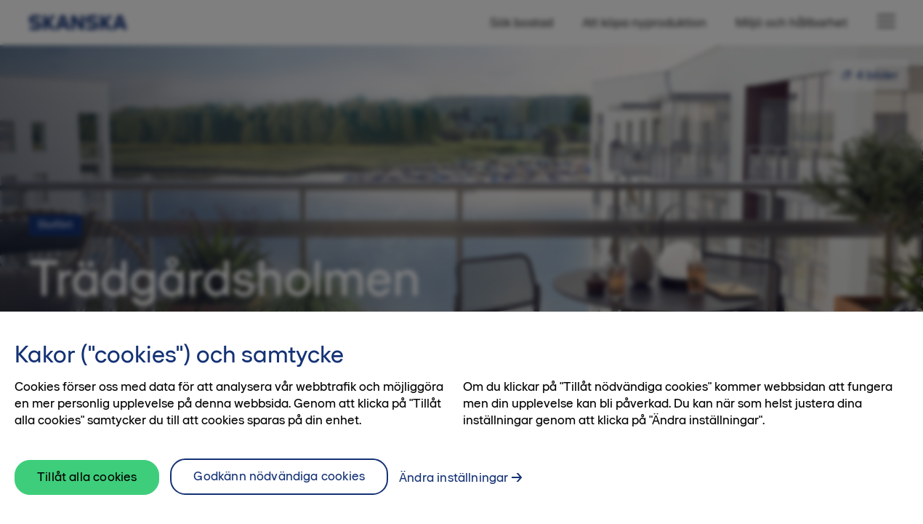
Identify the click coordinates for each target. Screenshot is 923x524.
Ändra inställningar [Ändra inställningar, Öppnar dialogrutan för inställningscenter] (453, 483)
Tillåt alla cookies (87, 482)
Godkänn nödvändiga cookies (279, 482)
